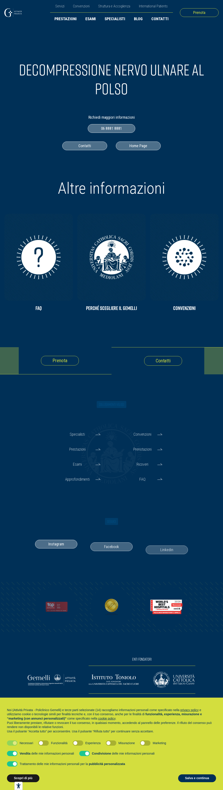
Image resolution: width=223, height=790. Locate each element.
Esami (90, 19)
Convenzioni (81, 6)
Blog (138, 19)
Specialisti (115, 19)
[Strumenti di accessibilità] (18, 786)
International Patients (153, 6)
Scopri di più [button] (23, 778)
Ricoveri (142, 464)
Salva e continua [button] (197, 778)
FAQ (142, 479)
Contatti (160, 19)
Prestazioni (65, 19)
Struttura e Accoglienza (114, 6)
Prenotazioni (142, 449)
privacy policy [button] (189, 710)
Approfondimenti (77, 479)
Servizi (59, 6)
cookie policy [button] (106, 718)
